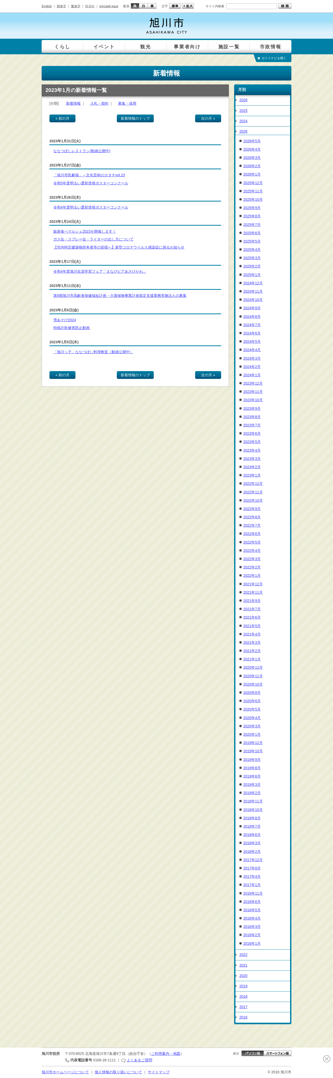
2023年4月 (252, 450)
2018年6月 (252, 835)
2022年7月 (252, 525)
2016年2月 (252, 935)
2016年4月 (252, 918)
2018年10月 (253, 810)
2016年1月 (252, 943)
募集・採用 (127, 103)
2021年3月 (252, 642)
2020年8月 (252, 693)
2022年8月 (252, 517)
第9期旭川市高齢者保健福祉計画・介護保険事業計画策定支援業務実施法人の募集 (120, 295)
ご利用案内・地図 (165, 1054)
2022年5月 (252, 542)
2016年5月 (252, 910)
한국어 (89, 6)
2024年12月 (253, 283)
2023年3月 (252, 459)
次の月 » (208, 118)
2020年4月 (252, 718)
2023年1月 (252, 475)
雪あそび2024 (64, 320)
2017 (243, 1007)
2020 (243, 976)
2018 (243, 996)
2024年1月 (252, 375)
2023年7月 (252, 425)
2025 (243, 111)
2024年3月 (252, 358)
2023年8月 (252, 417)
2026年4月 (252, 149)
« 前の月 (62, 118)
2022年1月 (252, 575)
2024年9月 (252, 308)
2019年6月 (252, 776)
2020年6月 (252, 701)
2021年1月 (252, 659)
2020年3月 (252, 726)
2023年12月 (253, 383)
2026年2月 (252, 166)
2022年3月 (252, 559)
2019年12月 (253, 743)
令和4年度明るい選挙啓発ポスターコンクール (90, 207)
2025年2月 (252, 266)
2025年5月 (252, 241)
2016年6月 (252, 902)
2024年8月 (252, 316)
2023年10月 (253, 400)
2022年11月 (253, 492)
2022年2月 (252, 567)
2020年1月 (252, 734)
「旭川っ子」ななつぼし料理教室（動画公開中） (93, 352)
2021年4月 (252, 634)
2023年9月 (252, 408)
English (47, 6)
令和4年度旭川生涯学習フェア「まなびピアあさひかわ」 (99, 271)
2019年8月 (252, 768)
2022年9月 (252, 509)
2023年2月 (252, 467)
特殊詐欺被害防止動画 (71, 328)
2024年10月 (253, 300)
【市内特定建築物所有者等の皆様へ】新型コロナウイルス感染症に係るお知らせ (118, 247)
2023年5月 (252, 442)
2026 (243, 100)
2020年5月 (252, 709)
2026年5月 (252, 141)
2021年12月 (253, 584)
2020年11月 (253, 676)
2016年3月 (252, 927)
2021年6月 (252, 617)
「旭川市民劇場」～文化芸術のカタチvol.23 (89, 175)
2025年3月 (252, 258)
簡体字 (61, 6)
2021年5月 (252, 626)
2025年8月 (252, 216)
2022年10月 (253, 500)
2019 (243, 986)
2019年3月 (252, 784)
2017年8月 (252, 868)
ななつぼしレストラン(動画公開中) (81, 151)
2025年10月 (253, 199)
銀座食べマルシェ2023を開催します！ (84, 231)
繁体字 (75, 6)
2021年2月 (252, 651)
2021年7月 (252, 609)
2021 (243, 965)
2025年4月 (252, 249)
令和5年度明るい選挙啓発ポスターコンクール (90, 183)
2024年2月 (252, 367)
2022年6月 (252, 534)
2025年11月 (253, 191)
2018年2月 (252, 851)
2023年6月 (252, 433)
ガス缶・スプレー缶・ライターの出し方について (93, 239)
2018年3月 (252, 843)
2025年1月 (252, 275)
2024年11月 (253, 291)
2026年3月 (252, 158)
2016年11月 (253, 893)
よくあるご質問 (139, 1060)
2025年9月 (252, 208)
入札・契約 (99, 103)
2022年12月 (253, 483)
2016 (243, 1017)
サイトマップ (159, 1072)
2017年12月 (253, 860)
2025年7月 (252, 225)
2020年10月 (253, 684)
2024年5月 (252, 341)
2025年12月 (253, 183)
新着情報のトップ (135, 118)
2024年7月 (252, 325)
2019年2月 (252, 793)
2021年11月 (253, 592)
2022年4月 (252, 550)
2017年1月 (252, 885)
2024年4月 (252, 350)
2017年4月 (252, 876)
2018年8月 (252, 818)
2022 (243, 955)
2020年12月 (253, 667)
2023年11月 (253, 392)
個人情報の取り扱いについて (118, 1072)
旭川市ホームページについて (65, 1072)
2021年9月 (252, 601)
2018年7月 (252, 826)
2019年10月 (253, 751)
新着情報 (73, 103)
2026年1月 (252, 174)
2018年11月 (253, 801)
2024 (243, 121)
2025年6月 (252, 233)
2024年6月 (252, 333)
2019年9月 (252, 760)
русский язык (108, 6)
